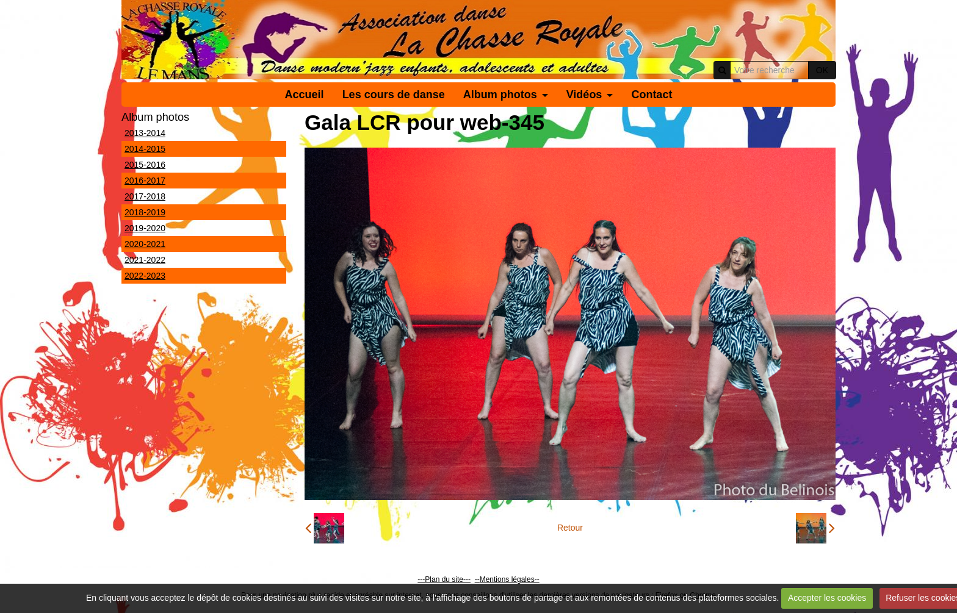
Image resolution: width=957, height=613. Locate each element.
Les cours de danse (393, 94)
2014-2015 (145, 149)
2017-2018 (145, 196)
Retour (570, 527)
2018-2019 (145, 212)
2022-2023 (145, 276)
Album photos (500, 94)
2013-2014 (145, 133)
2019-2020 (145, 228)
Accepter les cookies (827, 598)
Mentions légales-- (510, 579)
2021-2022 (145, 260)
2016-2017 (145, 180)
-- (477, 579)
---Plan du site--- (444, 579)
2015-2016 (145, 165)
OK (822, 70)
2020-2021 (145, 244)
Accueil (304, 94)
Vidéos (584, 94)
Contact (651, 94)
